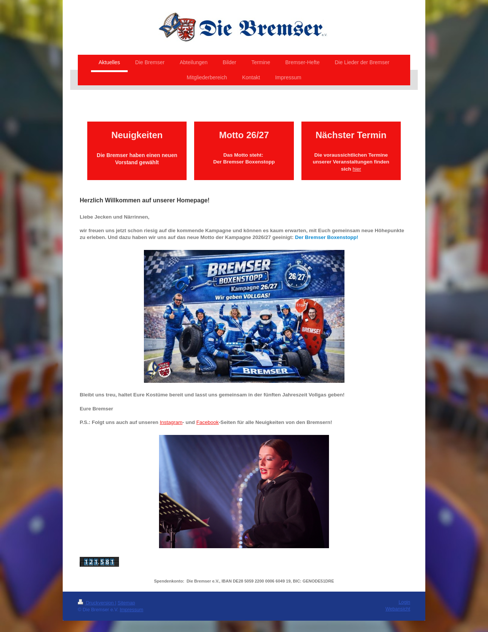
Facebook (207, 422)
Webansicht (397, 609)
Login (404, 602)
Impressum (131, 609)
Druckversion (96, 603)
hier (356, 169)
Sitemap (126, 603)
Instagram (171, 422)
